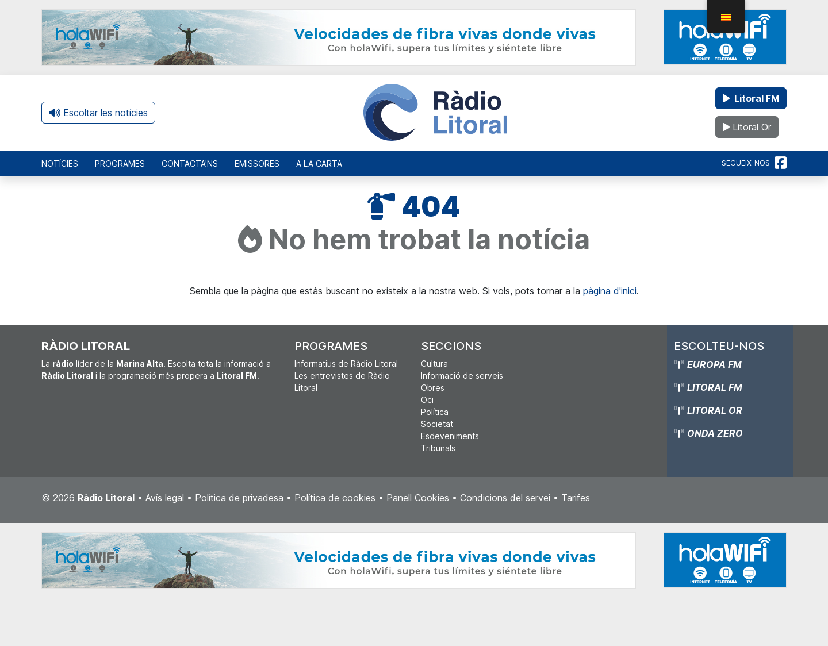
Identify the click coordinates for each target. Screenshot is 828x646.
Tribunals (438, 448)
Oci (427, 400)
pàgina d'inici (610, 291)
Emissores (257, 163)
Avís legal (164, 497)
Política (434, 412)
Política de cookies (334, 497)
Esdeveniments (450, 436)
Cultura (434, 363)
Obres (432, 388)
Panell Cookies (417, 497)
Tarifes (575, 497)
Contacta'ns (190, 163)
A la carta (319, 163)
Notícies (59, 163)
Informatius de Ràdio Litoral (346, 363)
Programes (120, 163)
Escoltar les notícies (98, 112)
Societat (437, 424)
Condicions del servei (505, 497)
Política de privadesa (239, 497)
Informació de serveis (462, 375)
